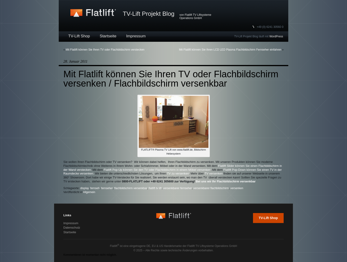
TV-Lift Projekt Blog (149, 13)
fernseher (107, 188)
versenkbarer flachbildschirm (211, 188)
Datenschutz (71, 227)
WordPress (276, 36)
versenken (236, 188)
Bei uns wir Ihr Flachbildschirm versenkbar (226, 181)
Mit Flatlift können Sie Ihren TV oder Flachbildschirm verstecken (105, 49)
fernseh (95, 188)
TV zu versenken (178, 173)
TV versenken (214, 173)
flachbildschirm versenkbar (130, 188)
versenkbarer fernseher (177, 188)
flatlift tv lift (155, 188)
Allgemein (89, 192)
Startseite (108, 36)
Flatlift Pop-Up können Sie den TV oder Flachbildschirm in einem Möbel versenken (157, 169)
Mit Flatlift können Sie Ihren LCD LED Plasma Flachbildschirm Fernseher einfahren (230, 49)
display (84, 188)
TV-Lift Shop (79, 36)
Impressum (136, 36)
